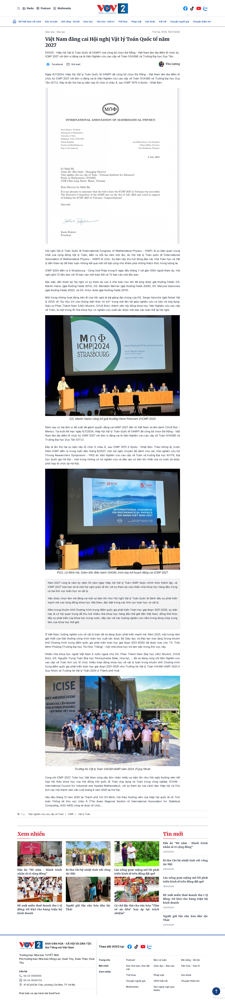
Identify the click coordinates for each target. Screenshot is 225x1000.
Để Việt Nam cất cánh (30, 21)
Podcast (43, 8)
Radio (28, 8)
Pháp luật (136, 21)
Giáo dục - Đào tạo (55, 31)
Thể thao (123, 21)
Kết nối (162, 21)
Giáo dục (88, 21)
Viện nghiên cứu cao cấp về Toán (46, 814)
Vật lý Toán (84, 814)
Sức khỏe (150, 21)
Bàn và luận (51, 21)
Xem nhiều (105, 971)
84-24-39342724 (33, 980)
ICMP (71, 814)
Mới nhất (103, 965)
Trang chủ (104, 960)
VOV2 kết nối (161, 981)
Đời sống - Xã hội (70, 21)
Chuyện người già (179, 21)
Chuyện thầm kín (202, 21)
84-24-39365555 (33, 975)
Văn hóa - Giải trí (105, 21)
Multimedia (62, 8)
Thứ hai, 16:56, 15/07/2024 (166, 31)
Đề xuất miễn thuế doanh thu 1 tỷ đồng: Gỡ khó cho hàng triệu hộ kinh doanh (185, 898)
